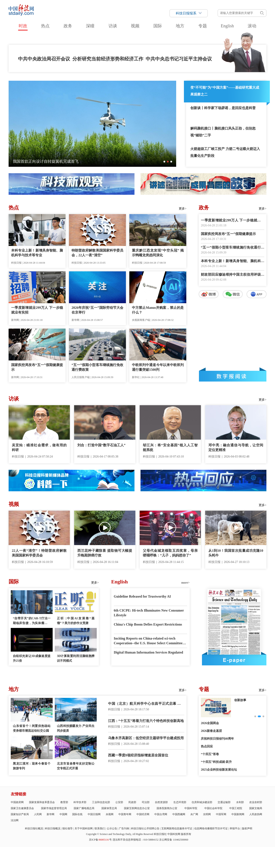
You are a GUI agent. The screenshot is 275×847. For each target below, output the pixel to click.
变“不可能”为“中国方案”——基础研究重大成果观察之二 (224, 91)
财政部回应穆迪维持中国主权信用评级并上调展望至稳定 (232, 275)
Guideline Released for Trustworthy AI (142, 596)
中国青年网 (124, 814)
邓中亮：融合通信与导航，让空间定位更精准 (235, 447)
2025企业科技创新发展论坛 (219, 769)
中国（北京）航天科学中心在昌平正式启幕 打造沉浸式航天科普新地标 (146, 704)
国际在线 (77, 814)
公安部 (119, 802)
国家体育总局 (109, 808)
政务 (68, 25)
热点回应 (207, 746)
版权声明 (247, 828)
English (227, 25)
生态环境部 (179, 802)
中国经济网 (142, 814)
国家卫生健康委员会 (22, 808)
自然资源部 (161, 802)
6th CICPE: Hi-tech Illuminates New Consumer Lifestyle (149, 613)
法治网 (14, 820)
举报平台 (235, 828)
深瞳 (90, 25)
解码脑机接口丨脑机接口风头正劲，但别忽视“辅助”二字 (223, 132)
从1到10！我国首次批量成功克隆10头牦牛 (235, 553)
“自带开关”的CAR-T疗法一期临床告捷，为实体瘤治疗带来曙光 (31, 621)
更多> (182, 208)
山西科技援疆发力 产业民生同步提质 (76, 728)
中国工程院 (235, 808)
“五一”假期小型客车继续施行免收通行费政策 (97, 367)
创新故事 (240, 700)
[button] (164, 161)
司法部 (146, 802)
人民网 (38, 814)
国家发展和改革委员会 (42, 802)
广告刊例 (124, 828)
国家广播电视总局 (84, 808)
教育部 (64, 802)
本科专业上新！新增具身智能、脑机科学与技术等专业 (37, 253)
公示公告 (112, 828)
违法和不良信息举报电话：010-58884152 (136, 839)
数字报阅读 (232, 376)
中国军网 (221, 814)
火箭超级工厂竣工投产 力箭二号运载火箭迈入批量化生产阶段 (225, 152)
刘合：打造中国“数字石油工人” (101, 445)
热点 (45, 25)
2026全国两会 (210, 723)
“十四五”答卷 (210, 754)
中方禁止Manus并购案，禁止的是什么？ (158, 310)
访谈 (112, 25)
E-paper (234, 660)
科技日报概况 (52, 828)
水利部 (240, 802)
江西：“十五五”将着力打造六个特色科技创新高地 (146, 721)
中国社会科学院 (213, 808)
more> (185, 582)
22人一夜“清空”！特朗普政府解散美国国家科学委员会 (39, 553)
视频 (135, 25)
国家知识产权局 (20, 814)
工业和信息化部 (101, 802)
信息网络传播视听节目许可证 (211, 828)
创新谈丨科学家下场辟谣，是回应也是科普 (223, 108)
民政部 (132, 802)
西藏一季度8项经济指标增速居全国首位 (138, 755)
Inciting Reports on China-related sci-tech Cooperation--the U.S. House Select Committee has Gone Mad (148, 641)
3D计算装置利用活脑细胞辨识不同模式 (76, 658)
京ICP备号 (100, 839)
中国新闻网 (237, 814)
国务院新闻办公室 (167, 808)
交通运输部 (224, 802)
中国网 (63, 814)
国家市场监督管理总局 (54, 808)
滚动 (252, 25)
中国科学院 (190, 808)
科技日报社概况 (34, 828)
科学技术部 (79, 802)
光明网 (207, 814)
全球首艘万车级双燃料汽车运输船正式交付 (49, 161)
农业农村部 (255, 802)
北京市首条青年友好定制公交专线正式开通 (76, 766)
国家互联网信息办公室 (137, 808)
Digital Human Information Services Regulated (148, 652)
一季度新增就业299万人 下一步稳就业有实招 (37, 310)
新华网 (50, 814)
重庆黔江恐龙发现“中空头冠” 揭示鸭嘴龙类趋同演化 (158, 253)
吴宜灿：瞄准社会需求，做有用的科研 (39, 447)
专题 (202, 25)
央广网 (194, 814)
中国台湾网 (160, 814)
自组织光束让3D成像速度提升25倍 (31, 658)
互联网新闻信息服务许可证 (176, 828)
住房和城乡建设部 (202, 802)
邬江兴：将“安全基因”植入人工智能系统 (170, 447)
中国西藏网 (178, 814)
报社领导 (67, 828)
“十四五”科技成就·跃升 (216, 762)
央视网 (109, 814)
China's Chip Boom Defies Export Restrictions (148, 624)
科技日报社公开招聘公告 (145, 828)
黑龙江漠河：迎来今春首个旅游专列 (31, 766)
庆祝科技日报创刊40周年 (217, 738)
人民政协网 (255, 814)
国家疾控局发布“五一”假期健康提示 (37, 367)
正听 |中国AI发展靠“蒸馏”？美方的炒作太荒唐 (76, 621)
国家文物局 (255, 808)
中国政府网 (17, 802)
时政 (23, 25)
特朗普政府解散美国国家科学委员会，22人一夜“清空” (97, 253)
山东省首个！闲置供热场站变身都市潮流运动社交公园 (31, 728)
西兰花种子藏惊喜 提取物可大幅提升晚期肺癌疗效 (104, 553)
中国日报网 (94, 814)
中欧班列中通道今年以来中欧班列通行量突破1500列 (158, 367)
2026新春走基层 (211, 731)
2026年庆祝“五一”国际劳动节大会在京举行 (97, 310)
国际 (157, 25)
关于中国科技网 (84, 828)
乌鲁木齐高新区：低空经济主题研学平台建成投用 (146, 738)
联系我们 (100, 828)
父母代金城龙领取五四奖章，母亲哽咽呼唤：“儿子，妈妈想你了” (170, 553)
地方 (180, 25)
